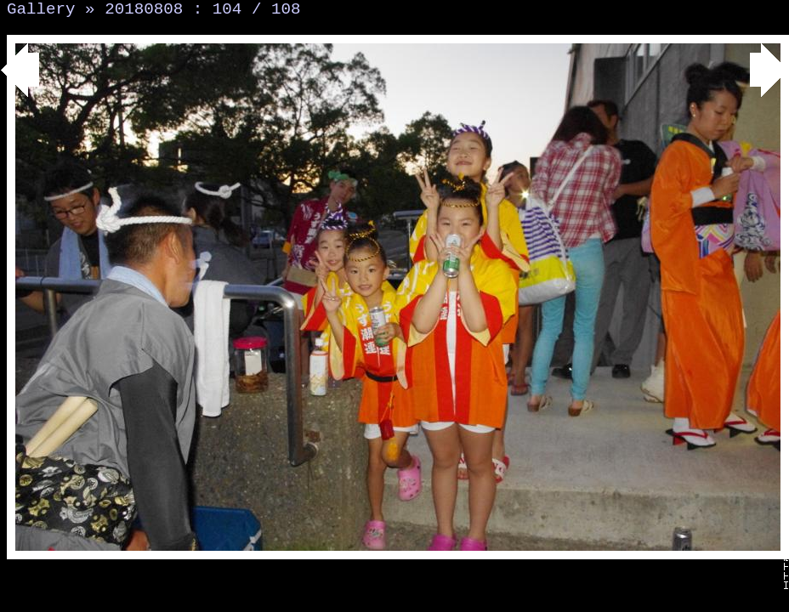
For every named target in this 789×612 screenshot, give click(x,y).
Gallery (41, 9)
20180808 (144, 9)
